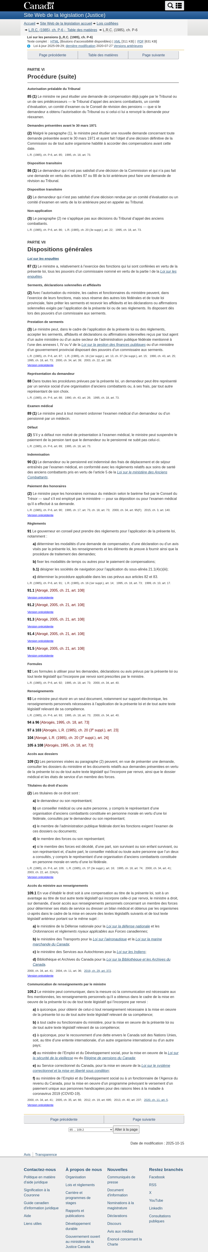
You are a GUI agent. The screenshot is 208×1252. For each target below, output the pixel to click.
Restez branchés (166, 1169)
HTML (54, 41)
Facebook (157, 1177)
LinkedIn (156, 1208)
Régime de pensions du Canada (109, 1058)
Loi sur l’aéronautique (110, 939)
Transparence (46, 1155)
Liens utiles (33, 1224)
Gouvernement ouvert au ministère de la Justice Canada (83, 1242)
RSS (153, 1185)
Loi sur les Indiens (131, 952)
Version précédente (40, 365)
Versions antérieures (128, 46)
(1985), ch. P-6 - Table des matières (63, 30)
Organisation (76, 1177)
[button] (174, 5)
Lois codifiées (107, 23)
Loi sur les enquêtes (43, 258)
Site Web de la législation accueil (66, 23)
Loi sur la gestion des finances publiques (114, 345)
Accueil (29, 23)
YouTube (156, 1200)
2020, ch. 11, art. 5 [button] (156, 1100)
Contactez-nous (40, 1169)
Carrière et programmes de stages (78, 1198)
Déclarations (117, 1216)
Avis (27, 1155)
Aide (27, 1216)
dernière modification (81, 46)
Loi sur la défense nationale (128, 926)
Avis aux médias (120, 1231)
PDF (140, 41)
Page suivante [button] (153, 55)
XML (117, 41)
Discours (114, 1224)
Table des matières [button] (103, 55)
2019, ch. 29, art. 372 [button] (97, 970)
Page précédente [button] (52, 55)
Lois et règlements (80, 1185)
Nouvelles (117, 1169)
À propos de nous (84, 1169)
